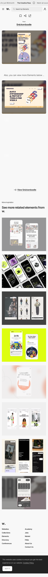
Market (27, 536)
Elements (5, 536)
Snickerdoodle (24, 24)
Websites (5, 529)
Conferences (7, 543)
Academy (28, 529)
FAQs (27, 540)
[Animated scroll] (24, 132)
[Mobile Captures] (24, 345)
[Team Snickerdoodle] (24, 168)
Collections (6, 533)
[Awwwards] (8, 9)
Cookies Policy (28, 563)
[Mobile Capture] (24, 234)
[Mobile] (24, 271)
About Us (28, 543)
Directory (5, 540)
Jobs (26, 533)
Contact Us (29, 547)
